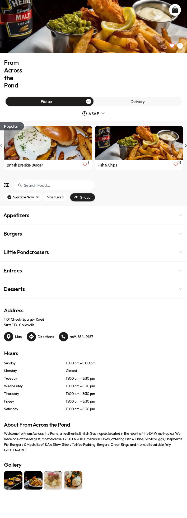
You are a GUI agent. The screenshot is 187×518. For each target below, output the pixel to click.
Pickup (66, 101)
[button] (93, 215)
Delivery (137, 101)
